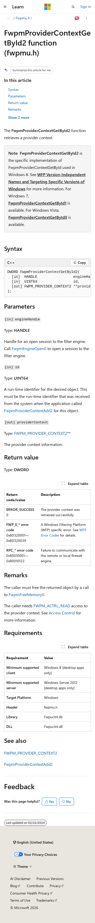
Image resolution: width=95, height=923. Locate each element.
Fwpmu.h (23, 18)
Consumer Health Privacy (29, 893)
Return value (18, 102)
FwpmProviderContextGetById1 (37, 203)
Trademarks (45, 900)
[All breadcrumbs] (8, 18)
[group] (47, 282)
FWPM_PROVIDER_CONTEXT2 (40, 433)
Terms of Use (20, 900)
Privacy (55, 885)
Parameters (17, 96)
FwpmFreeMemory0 (26, 594)
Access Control (62, 612)
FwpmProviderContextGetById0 (37, 217)
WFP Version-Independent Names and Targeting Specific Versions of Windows (47, 181)
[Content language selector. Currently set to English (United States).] (33, 842)
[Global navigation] (5, 6)
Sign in (85, 6)
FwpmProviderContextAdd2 (28, 410)
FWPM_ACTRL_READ (51, 605)
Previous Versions (50, 878)
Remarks (14, 109)
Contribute (35, 885)
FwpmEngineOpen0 (29, 348)
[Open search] (73, 6)
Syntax (13, 89)
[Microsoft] (47, 7)
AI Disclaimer (20, 878)
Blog (13, 885)
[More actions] (86, 18)
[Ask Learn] (77, 18)
